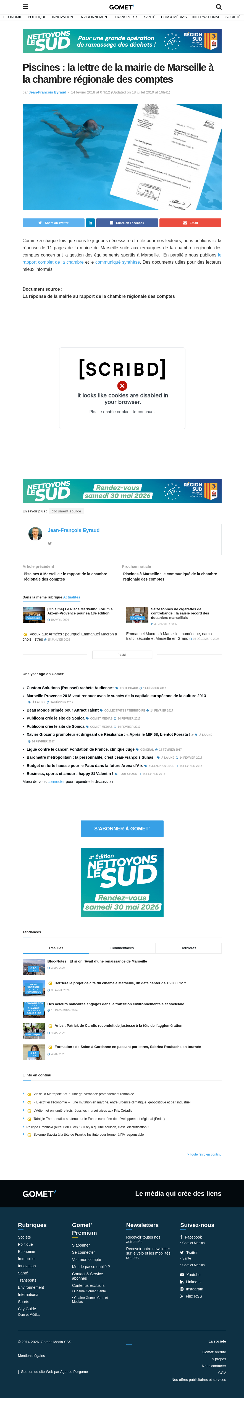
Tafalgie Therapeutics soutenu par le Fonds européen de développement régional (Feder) (96, 1122)
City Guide (27, 1311)
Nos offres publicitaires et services (199, 1382)
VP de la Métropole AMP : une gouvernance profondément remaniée (80, 1097)
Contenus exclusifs (88, 1288)
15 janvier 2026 (57, 642)
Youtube (190, 1277)
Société (233, 17)
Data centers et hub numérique (34, 991)
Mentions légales (31, 1358)
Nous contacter (214, 1369)
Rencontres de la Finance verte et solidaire (34, 1011)
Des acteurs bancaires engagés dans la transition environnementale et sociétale (116, 1007)
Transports (126, 17)
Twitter (189, 1255)
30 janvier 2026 (164, 626)
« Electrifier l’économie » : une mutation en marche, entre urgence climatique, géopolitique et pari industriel (109, 1105)
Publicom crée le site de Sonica (56, 721)
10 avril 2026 (58, 622)
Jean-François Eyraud (47, 92)
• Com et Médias (192, 1246)
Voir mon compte (86, 1262)
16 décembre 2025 (204, 641)
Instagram (191, 1292)
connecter (56, 784)
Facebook (191, 1240)
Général (137, 621)
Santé (150, 17)
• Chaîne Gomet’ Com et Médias (90, 1302)
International (206, 17)
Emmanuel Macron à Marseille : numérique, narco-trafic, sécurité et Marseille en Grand (169, 638)
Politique (37, 17)
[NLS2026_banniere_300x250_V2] (122, 885)
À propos (219, 1362)
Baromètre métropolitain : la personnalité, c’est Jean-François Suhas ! (91, 760)
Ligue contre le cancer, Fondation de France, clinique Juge (81, 752)
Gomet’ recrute (214, 1355)
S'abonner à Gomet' (122, 831)
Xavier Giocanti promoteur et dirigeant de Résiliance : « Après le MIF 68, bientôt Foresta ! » (110, 737)
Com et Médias (29, 1317)
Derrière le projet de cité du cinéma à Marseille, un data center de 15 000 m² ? (117, 986)
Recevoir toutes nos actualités (143, 1242)
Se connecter (83, 1255)
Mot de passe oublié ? (91, 1269)
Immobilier (27, 1261)
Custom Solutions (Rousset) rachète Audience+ (70, 690)
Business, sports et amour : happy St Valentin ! (70, 776)
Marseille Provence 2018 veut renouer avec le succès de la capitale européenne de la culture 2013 (116, 698)
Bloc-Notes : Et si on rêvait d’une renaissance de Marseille (98, 964)
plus (122, 657)
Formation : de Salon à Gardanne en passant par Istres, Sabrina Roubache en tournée (124, 1049)
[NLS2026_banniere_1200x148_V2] (122, 41)
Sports (23, 1304)
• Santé (185, 1261)
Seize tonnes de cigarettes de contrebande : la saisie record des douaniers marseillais (180, 616)
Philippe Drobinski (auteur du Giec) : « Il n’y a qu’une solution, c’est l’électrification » (88, 1130)
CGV (222, 1375)
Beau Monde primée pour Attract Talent (63, 713)
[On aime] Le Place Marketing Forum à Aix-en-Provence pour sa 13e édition (80, 614)
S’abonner (81, 1248)
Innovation (62, 17)
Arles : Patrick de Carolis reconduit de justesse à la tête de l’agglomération (115, 1028)
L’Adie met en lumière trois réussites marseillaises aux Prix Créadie (79, 1113)
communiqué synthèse (117, 262)
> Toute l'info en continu (204, 1157)
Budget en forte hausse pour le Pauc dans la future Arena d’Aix (85, 768)
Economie (12, 17)
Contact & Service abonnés (87, 1278)
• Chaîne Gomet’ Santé (89, 1294)
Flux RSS (191, 1299)
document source (66, 511)
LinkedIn (190, 1284)
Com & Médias (174, 17)
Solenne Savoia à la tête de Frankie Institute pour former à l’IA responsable (85, 1137)
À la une (33, 971)
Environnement (93, 17)
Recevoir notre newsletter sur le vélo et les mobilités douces (148, 1256)
